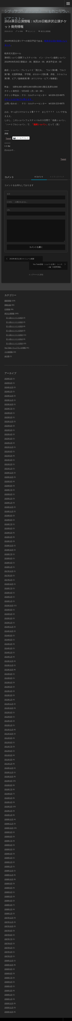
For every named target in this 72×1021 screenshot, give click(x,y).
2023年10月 (8, 399)
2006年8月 (8, 968)
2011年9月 (8, 732)
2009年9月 (8, 826)
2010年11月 (8, 766)
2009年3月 (8, 852)
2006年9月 (8, 963)
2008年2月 (8, 903)
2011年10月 (8, 728)
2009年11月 (8, 818)
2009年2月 (8, 856)
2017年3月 (8, 570)
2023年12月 (8, 390)
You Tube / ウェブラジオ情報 (15, 342)
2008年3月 (8, 899)
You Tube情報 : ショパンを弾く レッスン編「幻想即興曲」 (51, 260)
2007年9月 (8, 925)
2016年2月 (8, 591)
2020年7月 (8, 484)
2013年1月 (8, 694)
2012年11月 (8, 698)
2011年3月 (8, 754)
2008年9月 (8, 878)
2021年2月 (8, 458)
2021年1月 (8, 463)
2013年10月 (8, 664)
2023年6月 (8, 407)
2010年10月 (8, 771)
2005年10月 (8, 1006)
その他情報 (8, 346)
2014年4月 (8, 638)
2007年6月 (8, 938)
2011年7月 (8, 741)
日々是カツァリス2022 (14, 316)
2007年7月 (8, 933)
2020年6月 (8, 488)
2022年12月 (8, 416)
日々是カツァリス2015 (14, 329)
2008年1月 (8, 908)
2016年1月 (8, 595)
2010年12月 (8, 762)
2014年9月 (8, 630)
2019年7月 (8, 518)
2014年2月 (8, 647)
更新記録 (7, 299)
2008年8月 (8, 882)
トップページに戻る (36, 269)
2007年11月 (8, 916)
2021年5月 (8, 450)
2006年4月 (8, 980)
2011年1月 (8, 758)
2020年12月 (8, 467)
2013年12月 (8, 655)
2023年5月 (8, 411)
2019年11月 (8, 505)
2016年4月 (8, 587)
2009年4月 (8, 848)
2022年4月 (8, 429)
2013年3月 (8, 690)
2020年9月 (8, 475)
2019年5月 (8, 527)
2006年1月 (8, 993)
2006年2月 (8, 989)
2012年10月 (8, 702)
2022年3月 (8, 433)
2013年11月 (8, 660)
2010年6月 (8, 788)
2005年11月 (8, 1002)
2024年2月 (8, 386)
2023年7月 (8, 403)
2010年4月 (8, 796)
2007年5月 (8, 942)
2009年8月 (8, 831)
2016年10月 (8, 578)
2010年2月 (8, 805)
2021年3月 (8, 454)
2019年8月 (8, 514)
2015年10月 (8, 600)
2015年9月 (8, 604)
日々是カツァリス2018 (14, 325)
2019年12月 (8, 501)
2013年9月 (8, 668)
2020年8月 (8, 480)
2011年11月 (8, 724)
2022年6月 (8, 420)
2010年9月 (8, 775)
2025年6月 (8, 377)
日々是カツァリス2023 (14, 312)
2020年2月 (8, 493)
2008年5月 (8, 891)
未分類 (6, 350)
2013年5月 (8, 681)
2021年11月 (8, 441)
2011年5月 (8, 749)
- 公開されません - (17, 202)
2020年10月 (8, 471)
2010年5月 (8, 792)
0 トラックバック (56, 177)
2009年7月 (8, 835)
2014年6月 (8, 634)
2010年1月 (8, 809)
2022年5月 (8, 424)
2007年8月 (8, 929)
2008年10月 (8, 873)
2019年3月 (8, 535)
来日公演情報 (45, 31)
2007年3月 (8, 946)
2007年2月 (8, 950)
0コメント (31, 31)
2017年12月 (8, 565)
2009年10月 (8, 822)
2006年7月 (8, 972)
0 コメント (36, 177)
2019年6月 (8, 523)
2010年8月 (8, 779)
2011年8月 (8, 736)
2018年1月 (8, 561)
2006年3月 (8, 985)
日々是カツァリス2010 (14, 338)
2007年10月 (8, 921)
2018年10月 (8, 544)
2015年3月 (8, 612)
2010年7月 (8, 784)
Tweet (8, 138)
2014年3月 (8, 642)
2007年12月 (8, 912)
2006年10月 (8, 959)
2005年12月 (8, 997)
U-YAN (20, 31)
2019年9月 (8, 510)
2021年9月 (8, 446)
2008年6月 (8, 886)
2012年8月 (8, 711)
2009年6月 (8, 839)
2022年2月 (8, 437)
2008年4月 (8, 895)
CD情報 (7, 303)
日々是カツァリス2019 (14, 321)
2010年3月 (8, 801)
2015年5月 (8, 608)
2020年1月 (8, 497)
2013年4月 (8, 685)
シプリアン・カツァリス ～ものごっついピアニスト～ (36, 14)
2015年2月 (8, 617)
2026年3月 (8, 373)
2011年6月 (8, 745)
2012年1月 (8, 719)
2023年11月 (8, 394)
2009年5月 (8, 843)
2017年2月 (8, 574)
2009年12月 (8, 813)
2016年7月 (8, 582)
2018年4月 (8, 557)
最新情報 (7, 295)
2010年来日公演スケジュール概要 (21, 260)
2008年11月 (8, 869)
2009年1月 (8, 861)
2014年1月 (8, 651)
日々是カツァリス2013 (14, 333)
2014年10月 (8, 625)
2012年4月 (8, 715)
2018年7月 (8, 548)
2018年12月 (8, 540)
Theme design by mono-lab (59, 1016)
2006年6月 (8, 976)
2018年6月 (8, 553)
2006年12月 (8, 955)
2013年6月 (8, 677)
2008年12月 (8, 865)
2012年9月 (8, 707)
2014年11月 (8, 621)
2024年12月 (8, 381)
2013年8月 (8, 672)
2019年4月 (8, 531)
